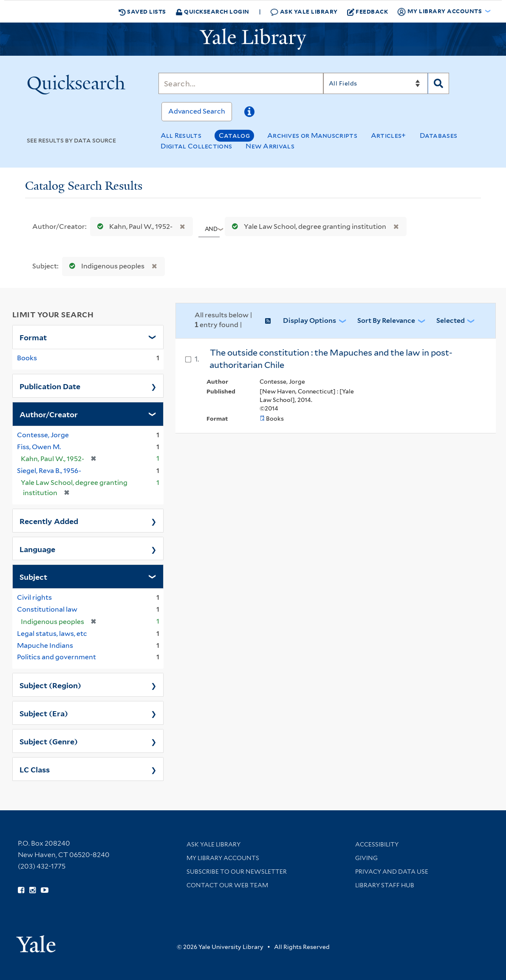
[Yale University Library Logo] (253, 39)
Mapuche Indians (45, 645)
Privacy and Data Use (391, 871)
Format (33, 337)
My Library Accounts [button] (440, 11)
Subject (33, 576)
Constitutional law (47, 609)
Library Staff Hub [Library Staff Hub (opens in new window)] (384, 885)
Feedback (367, 11)
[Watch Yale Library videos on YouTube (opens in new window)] (44, 890)
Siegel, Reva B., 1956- (49, 471)
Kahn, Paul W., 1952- (133, 226)
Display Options (309, 320)
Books (27, 358)
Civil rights (34, 597)
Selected (450, 320)
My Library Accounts (223, 858)
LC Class (35, 769)
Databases (439, 135)
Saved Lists (142, 11)
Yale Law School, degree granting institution (307, 226)
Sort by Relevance (386, 320)
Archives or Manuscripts (312, 135)
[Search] (240, 83)
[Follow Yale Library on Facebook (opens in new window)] (21, 890)
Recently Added (49, 521)
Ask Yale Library (304, 11)
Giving (366, 858)
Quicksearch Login (212, 11)
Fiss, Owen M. (39, 447)
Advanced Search (196, 111)
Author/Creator (49, 414)
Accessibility (377, 844)
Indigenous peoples (105, 266)
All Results (181, 135)
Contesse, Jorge (43, 435)
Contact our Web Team (227, 885)
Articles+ (388, 135)
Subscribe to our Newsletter (237, 871)
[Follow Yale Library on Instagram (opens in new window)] (32, 890)
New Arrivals (270, 146)
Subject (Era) (44, 713)
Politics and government (56, 657)
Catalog (234, 135)
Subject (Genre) (49, 741)
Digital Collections (196, 146)
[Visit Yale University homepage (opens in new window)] (36, 941)
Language (37, 549)
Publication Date (50, 386)
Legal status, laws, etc (52, 634)
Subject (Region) (50, 685)
